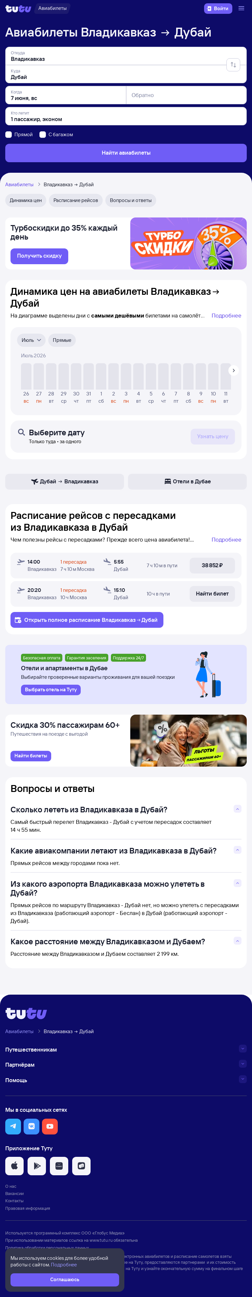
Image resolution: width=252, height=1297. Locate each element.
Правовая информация (27, 1208)
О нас (10, 1186)
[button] (13, 1126)
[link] (39, 256)
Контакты (14, 1200)
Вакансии (14, 1193)
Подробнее (227, 315)
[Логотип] (18, 8)
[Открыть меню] (242, 9)
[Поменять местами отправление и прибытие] (233, 64)
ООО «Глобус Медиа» (103, 1232)
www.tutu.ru (101, 1240)
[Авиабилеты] (52, 8)
